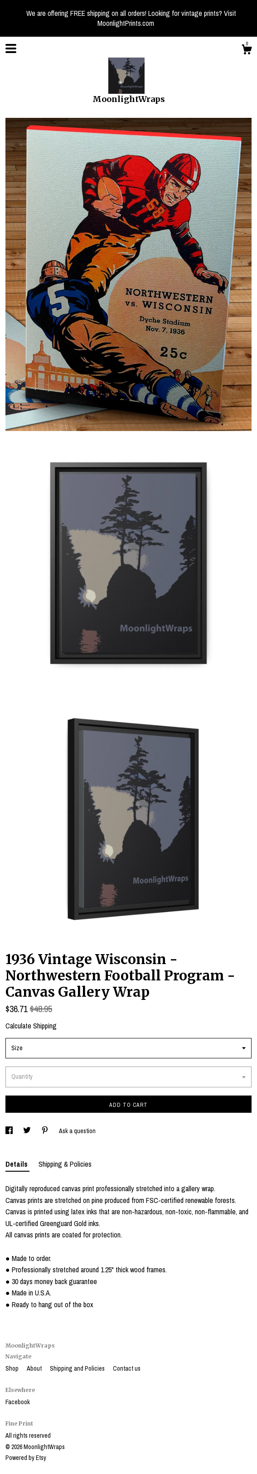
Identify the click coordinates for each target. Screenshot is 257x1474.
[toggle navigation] (10, 48)
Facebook (17, 1402)
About (35, 1368)
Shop (12, 1368)
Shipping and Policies (78, 1368)
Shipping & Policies (65, 1164)
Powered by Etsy (25, 1458)
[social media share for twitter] (27, 1131)
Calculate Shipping (31, 1026)
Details (17, 1164)
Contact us (127, 1368)
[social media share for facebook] (9, 1131)
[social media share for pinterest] (45, 1131)
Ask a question (77, 1131)
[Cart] (247, 51)
